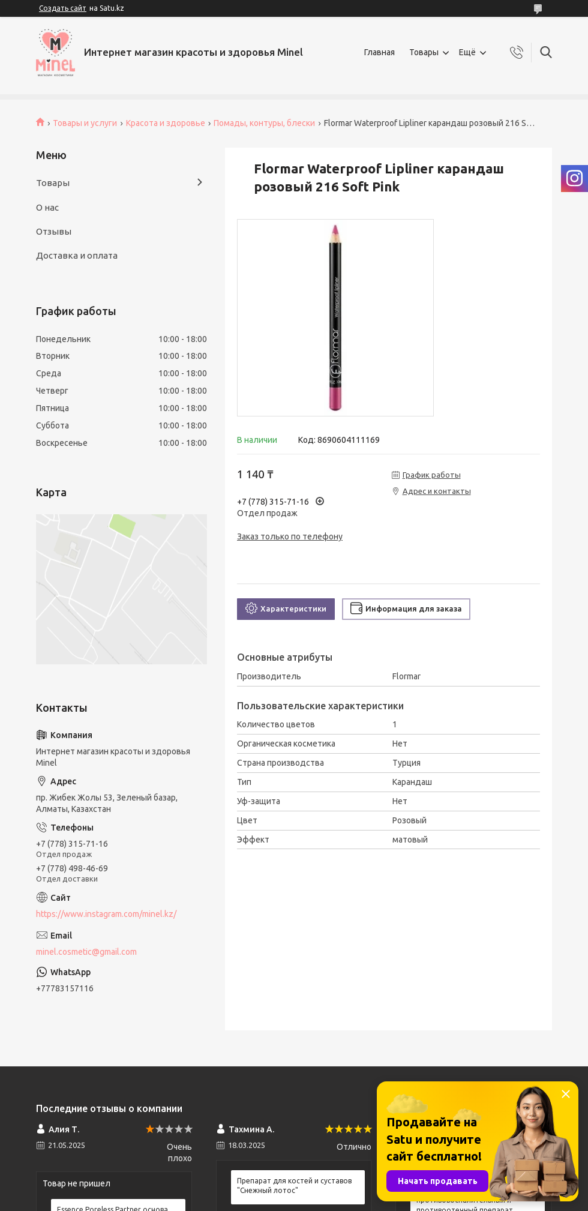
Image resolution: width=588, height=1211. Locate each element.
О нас (47, 207)
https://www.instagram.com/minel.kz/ (106, 914)
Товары (424, 52)
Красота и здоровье (165, 123)
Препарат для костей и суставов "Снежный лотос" (294, 1185)
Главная (379, 52)
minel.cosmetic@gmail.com (86, 952)
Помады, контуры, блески (264, 123)
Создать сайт (62, 8)
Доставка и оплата (77, 255)
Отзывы (53, 231)
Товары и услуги (85, 123)
